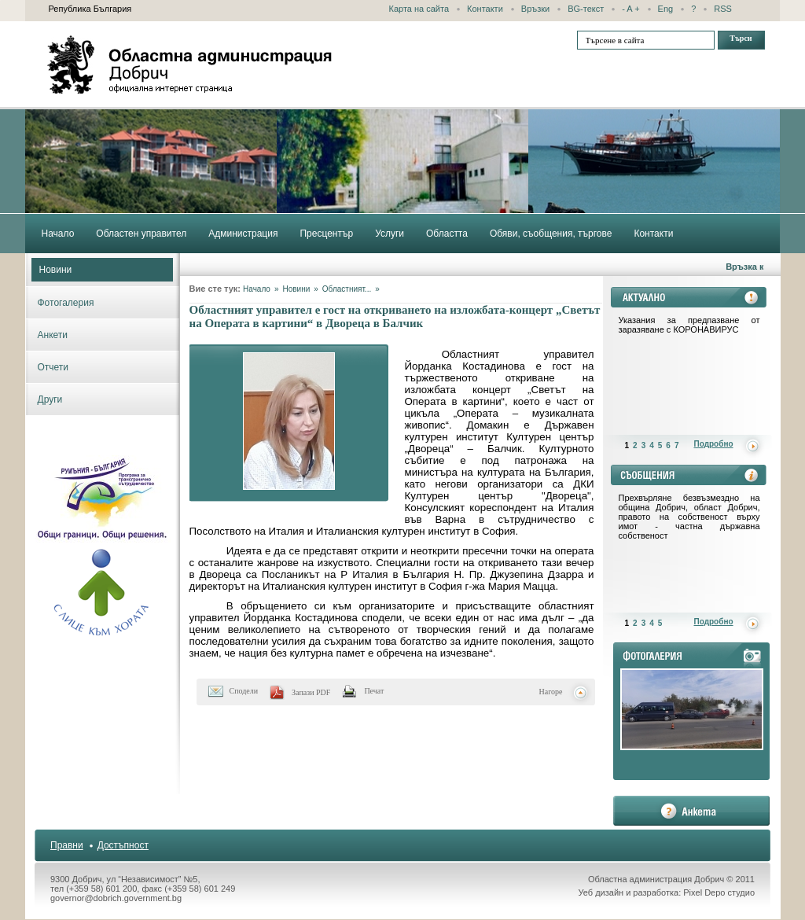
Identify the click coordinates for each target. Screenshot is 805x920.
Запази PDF (311, 692)
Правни (66, 845)
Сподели (244, 690)
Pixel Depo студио (719, 892)
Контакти (485, 8)
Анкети (53, 334)
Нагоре (551, 691)
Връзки (535, 8)
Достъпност (123, 845)
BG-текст (586, 8)
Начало (256, 289)
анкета (691, 811)
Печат (374, 690)
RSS (723, 8)
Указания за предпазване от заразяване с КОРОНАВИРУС (689, 324)
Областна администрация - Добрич (190, 64)
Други (50, 399)
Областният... (346, 289)
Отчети (53, 367)
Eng (666, 8)
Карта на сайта (419, 8)
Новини (55, 269)
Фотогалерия (66, 302)
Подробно (713, 444)
